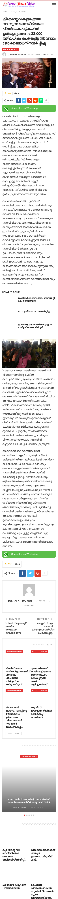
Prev (9, 733)
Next (17, 733)
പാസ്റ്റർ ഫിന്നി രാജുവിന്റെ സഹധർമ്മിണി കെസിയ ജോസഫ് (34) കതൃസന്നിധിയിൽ (29, 801)
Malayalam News (10, 49)
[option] (29, 782)
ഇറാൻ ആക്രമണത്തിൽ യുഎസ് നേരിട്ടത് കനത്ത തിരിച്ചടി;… (35, 326)
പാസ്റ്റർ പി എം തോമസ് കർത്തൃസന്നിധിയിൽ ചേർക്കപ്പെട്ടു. (43, 628)
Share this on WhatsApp (24, 108)
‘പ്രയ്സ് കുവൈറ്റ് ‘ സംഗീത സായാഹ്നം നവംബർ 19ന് (16, 628)
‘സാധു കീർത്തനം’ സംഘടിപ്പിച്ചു (34, 311)
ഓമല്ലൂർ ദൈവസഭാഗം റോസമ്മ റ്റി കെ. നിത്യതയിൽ (36, 299)
